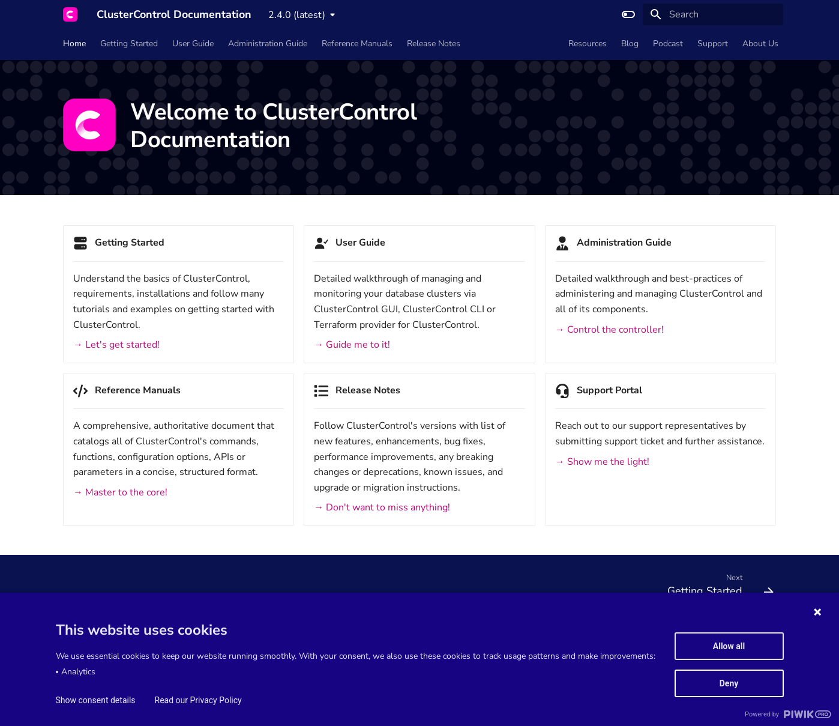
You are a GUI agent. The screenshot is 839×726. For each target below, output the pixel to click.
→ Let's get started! (116, 344)
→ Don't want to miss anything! (382, 507)
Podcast (668, 43)
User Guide (193, 43)
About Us (760, 43)
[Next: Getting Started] (716, 588)
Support (712, 43)
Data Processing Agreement (270, 639)
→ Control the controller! (609, 329)
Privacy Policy (353, 639)
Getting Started (129, 43)
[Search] (713, 14)
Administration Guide (267, 43)
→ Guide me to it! (352, 344)
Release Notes (433, 43)
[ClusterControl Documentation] (70, 14)
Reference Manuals (357, 43)
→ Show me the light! (602, 461)
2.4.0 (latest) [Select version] (296, 15)
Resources (587, 43)
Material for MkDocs (129, 713)
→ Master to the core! (120, 492)
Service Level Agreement (170, 639)
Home (74, 43)
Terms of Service (88, 639)
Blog (630, 43)
